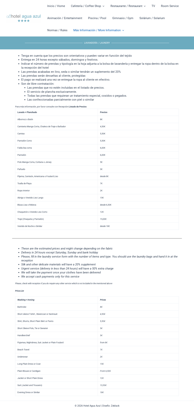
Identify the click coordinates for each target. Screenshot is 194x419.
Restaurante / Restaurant (127, 6)
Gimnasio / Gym (122, 18)
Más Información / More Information (98, 30)
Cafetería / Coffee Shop (87, 6)
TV (152, 6)
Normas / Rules (57, 30)
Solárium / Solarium (151, 18)
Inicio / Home (56, 6)
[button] (102, 6)
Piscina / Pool (97, 18)
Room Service (169, 6)
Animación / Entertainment (64, 18)
